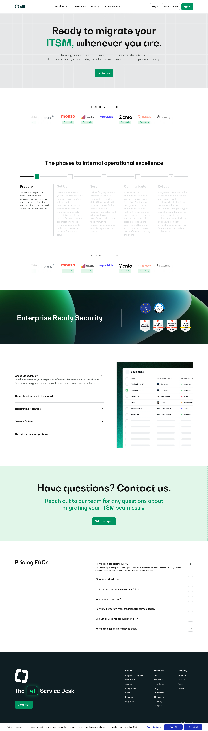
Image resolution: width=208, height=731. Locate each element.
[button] (61, 6)
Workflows (130, 680)
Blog (156, 688)
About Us (182, 675)
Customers (159, 693)
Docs (156, 675)
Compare (158, 706)
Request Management (135, 675)
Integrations (130, 688)
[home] (20, 6)
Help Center (159, 684)
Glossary (158, 701)
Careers (181, 680)
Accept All (193, 727)
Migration (129, 701)
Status (181, 688)
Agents (128, 684)
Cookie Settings (154, 727)
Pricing (128, 693)
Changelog (159, 697)
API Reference (160, 680)
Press (180, 684)
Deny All (173, 727)
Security (129, 697)
